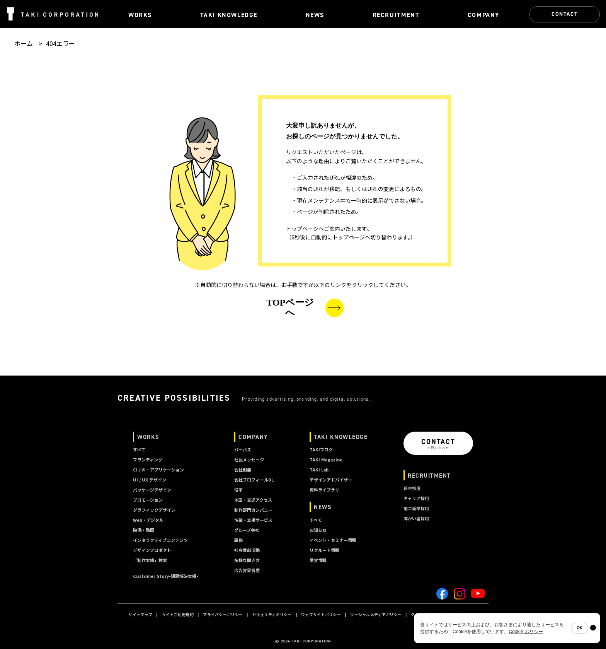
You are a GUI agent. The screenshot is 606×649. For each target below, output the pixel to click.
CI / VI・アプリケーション (158, 469)
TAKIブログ (321, 449)
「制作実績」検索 (150, 560)
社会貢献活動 (247, 550)
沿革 (238, 490)
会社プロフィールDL (254, 480)
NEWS (323, 507)
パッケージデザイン (152, 490)
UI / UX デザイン (149, 480)
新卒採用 (411, 488)
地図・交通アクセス (253, 500)
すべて (139, 449)
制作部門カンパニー (253, 510)
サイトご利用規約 (178, 614)
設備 (238, 540)
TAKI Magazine (326, 459)
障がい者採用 (416, 518)
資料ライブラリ (324, 490)
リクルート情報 (324, 550)
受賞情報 (318, 560)
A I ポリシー (462, 614)
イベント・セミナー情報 (333, 540)
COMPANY (253, 437)
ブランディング (147, 459)
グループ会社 (246, 530)
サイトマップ (140, 614)
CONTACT (565, 13)
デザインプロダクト (152, 550)
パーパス (242, 449)
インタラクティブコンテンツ (160, 540)
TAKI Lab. (320, 469)
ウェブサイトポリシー (321, 614)
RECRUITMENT (429, 475)
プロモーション (148, 500)
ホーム (23, 43)
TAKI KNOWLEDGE (341, 437)
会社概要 (242, 469)
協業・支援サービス (253, 520)
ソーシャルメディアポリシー (376, 614)
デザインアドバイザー (331, 480)
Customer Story (165, 576)
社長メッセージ (249, 459)
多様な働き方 (247, 560)
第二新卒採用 (416, 508)
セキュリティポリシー (272, 614)
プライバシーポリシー (223, 614)
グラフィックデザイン (154, 510)
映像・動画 (143, 530)
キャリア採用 (416, 498)
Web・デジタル (148, 520)
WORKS (148, 437)
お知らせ (318, 530)
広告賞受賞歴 (247, 570)
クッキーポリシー (427, 614)
